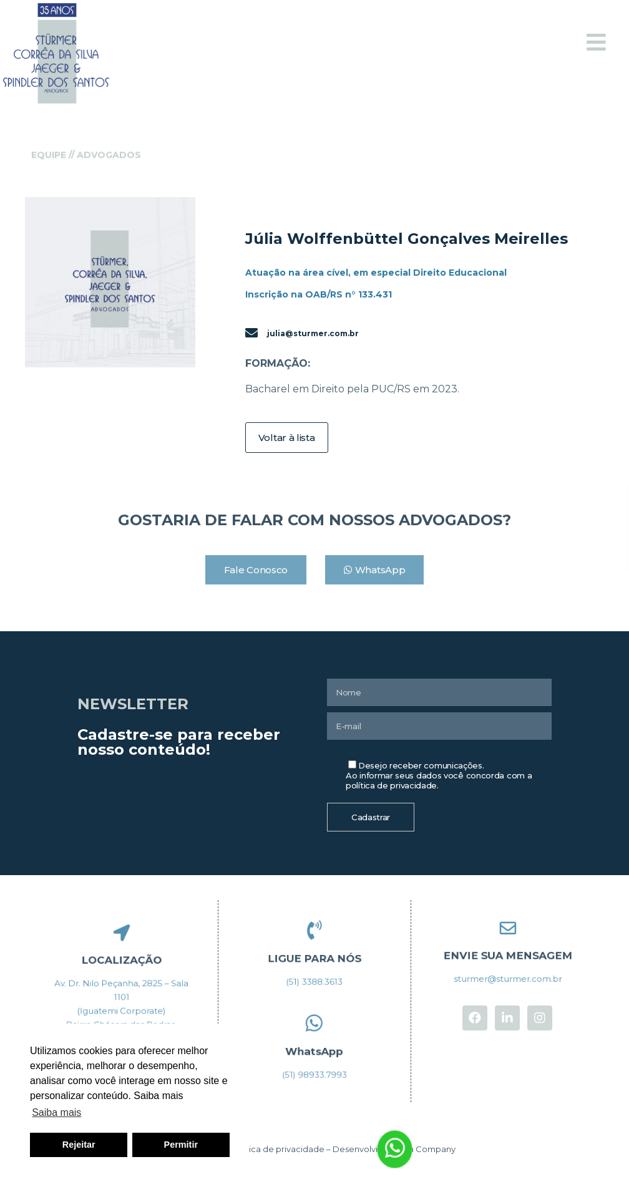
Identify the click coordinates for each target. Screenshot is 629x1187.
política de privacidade (391, 785)
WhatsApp (314, 1050)
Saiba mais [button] (56, 1112)
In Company (431, 1149)
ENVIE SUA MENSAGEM (507, 955)
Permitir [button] (181, 1145)
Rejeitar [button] (78, 1145)
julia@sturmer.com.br (313, 333)
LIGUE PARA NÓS (314, 957)
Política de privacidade (277, 1149)
